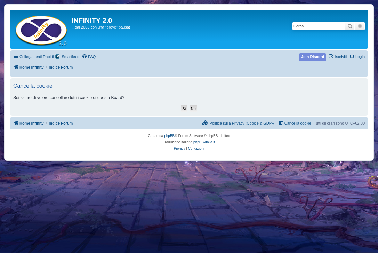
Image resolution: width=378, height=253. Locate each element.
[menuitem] (89, 57)
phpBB (169, 136)
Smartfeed (70, 57)
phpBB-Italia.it (204, 142)
